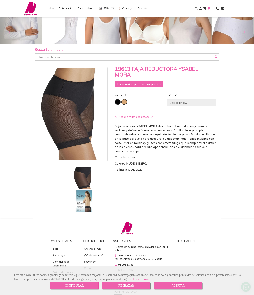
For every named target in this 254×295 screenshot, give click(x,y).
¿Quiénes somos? (93, 225)
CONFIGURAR (74, 285)
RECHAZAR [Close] (126, 285)
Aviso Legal (59, 231)
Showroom (90, 238)
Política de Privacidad (58, 257)
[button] (200, 8)
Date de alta (65, 8)
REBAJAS (106, 8)
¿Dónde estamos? (93, 231)
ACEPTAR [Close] (178, 285)
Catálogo (126, 8)
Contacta (143, 8)
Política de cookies (139, 279)
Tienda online (85, 8)
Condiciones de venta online (61, 240)
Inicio (51, 8)
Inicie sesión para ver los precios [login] (139, 84)
